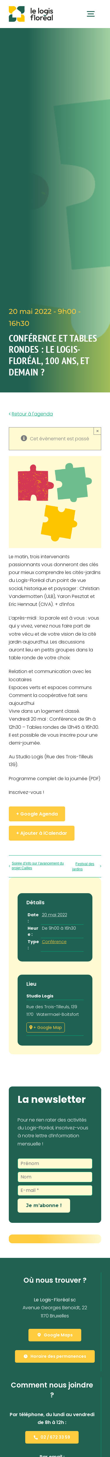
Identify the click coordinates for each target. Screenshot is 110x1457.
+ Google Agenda (37, 814)
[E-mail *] (55, 1190)
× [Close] (97, 430)
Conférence (54, 942)
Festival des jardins (83, 866)
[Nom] (55, 1177)
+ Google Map (47, 1027)
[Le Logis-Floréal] (31, 8)
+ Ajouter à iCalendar (41, 833)
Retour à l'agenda (32, 414)
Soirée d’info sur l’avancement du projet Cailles (38, 865)
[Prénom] (55, 1163)
